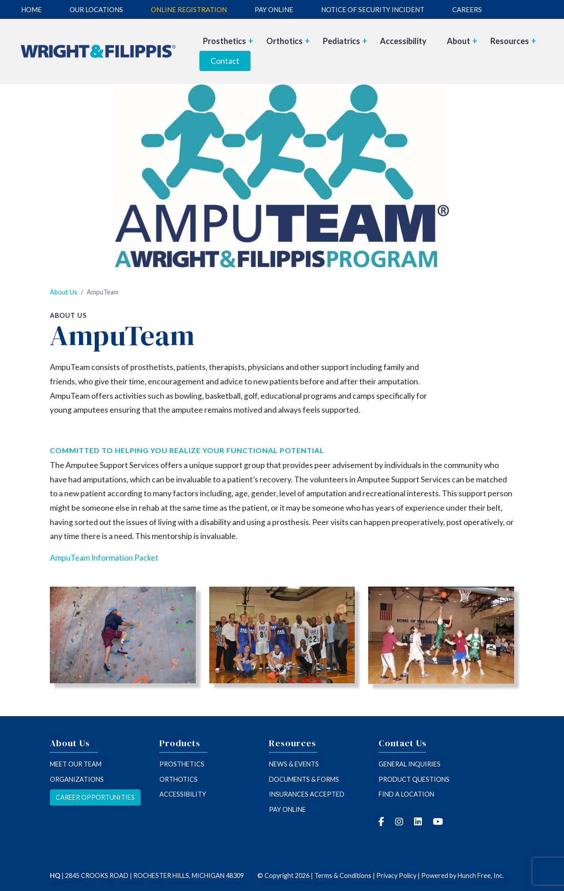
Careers (467, 9)
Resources (513, 41)
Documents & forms (304, 779)
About (462, 41)
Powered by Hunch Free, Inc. (462, 875)
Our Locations (96, 9)
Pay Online (274, 9)
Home (31, 9)
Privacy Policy (396, 875)
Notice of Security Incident (372, 9)
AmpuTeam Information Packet (104, 557)
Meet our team (75, 764)
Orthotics (288, 41)
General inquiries (410, 764)
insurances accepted (306, 794)
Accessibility (403, 41)
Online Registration (189, 9)
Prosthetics (228, 41)
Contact (225, 61)
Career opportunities (95, 797)
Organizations (77, 779)
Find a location (406, 794)
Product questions (414, 779)
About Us (63, 292)
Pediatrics (345, 41)
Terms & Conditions (342, 875)
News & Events (294, 764)
